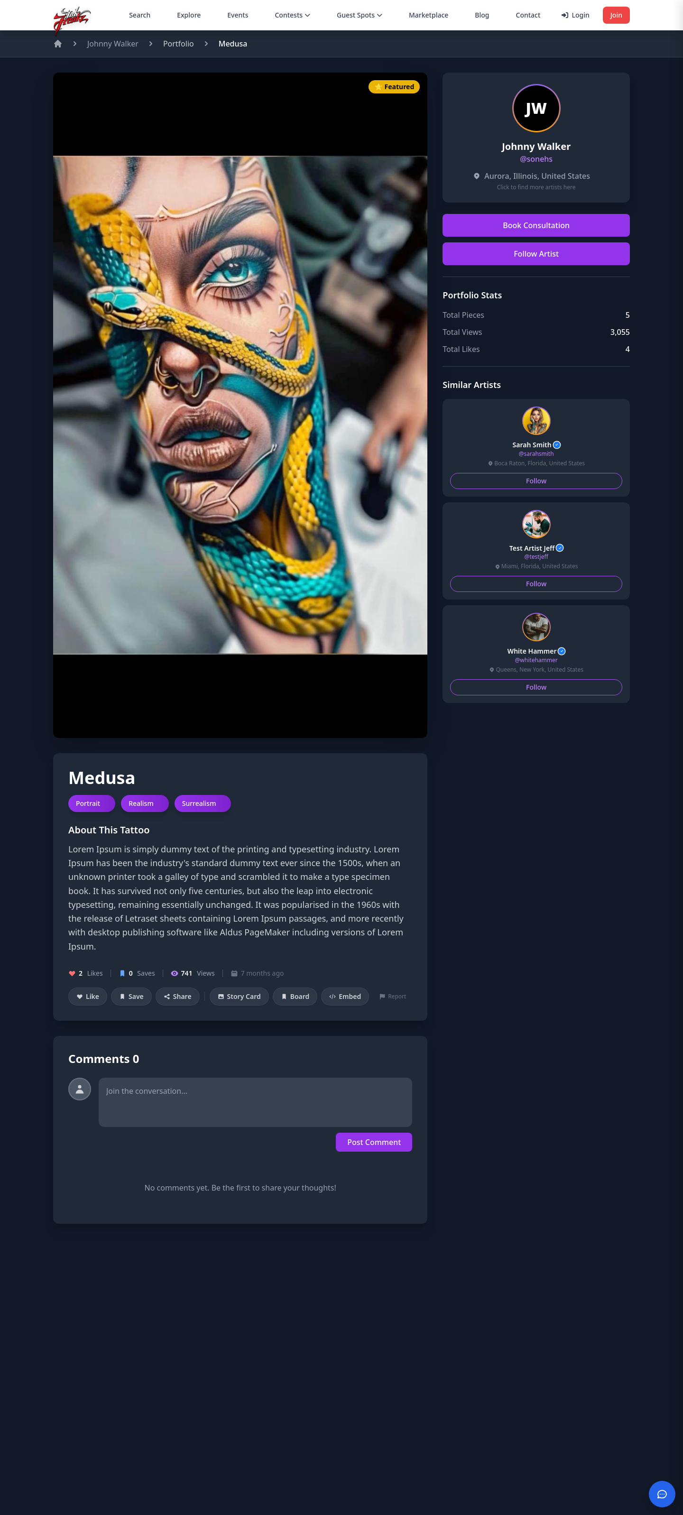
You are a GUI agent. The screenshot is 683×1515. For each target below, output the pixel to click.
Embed (345, 996)
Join (616, 14)
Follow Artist (536, 254)
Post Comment (374, 1142)
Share (178, 996)
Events (237, 14)
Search (139, 14)
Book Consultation (536, 225)
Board (295, 996)
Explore (189, 14)
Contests (292, 14)
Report (393, 996)
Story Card (239, 996)
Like (87, 996)
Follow (536, 480)
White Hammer (536, 651)
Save (131, 996)
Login (576, 14)
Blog (482, 14)
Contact (528, 14)
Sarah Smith (536, 445)
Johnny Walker (112, 43)
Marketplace (428, 14)
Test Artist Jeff (536, 548)
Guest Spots (359, 14)
